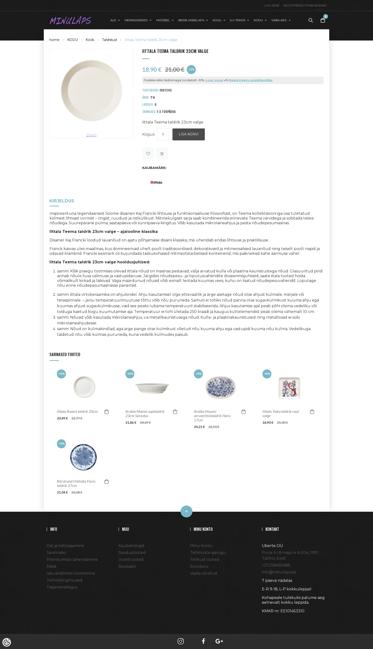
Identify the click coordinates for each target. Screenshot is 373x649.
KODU (72, 39)
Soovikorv (199, 566)
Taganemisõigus (62, 587)
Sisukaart (127, 566)
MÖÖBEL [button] (163, 20)
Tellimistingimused (64, 580)
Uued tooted (130, 559)
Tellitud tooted (204, 559)
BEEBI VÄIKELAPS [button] (191, 20)
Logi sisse (272, 5)
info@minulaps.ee (279, 572)
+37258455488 (276, 565)
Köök (90, 39)
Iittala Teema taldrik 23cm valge (151, 39)
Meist (52, 566)
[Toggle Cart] (322, 20)
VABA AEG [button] (279, 20)
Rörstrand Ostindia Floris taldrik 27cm (76, 483)
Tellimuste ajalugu (208, 552)
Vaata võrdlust (204, 573)
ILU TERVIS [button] (237, 20)
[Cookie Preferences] (6, 642)
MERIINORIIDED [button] (136, 20)
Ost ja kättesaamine (65, 545)
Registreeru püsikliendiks (304, 5)
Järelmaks (56, 552)
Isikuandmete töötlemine (71, 573)
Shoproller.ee (270, 619)
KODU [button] (258, 20)
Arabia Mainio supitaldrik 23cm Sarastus (145, 413)
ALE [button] (113, 20)
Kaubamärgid (131, 545)
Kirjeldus (61, 201)
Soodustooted (132, 552)
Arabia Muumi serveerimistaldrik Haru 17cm (212, 415)
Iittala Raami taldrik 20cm (77, 411)
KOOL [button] (217, 20)
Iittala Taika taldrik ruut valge (280, 413)
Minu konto (201, 545)
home (54, 39)
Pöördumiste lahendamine (72, 559)
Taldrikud (109, 39)
